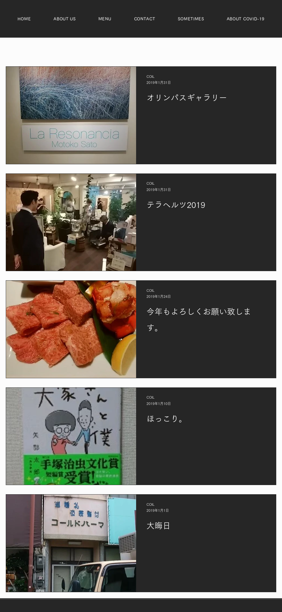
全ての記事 (16, 49)
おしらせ (85, 49)
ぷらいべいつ (52, 49)
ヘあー (166, 49)
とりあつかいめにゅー (126, 49)
